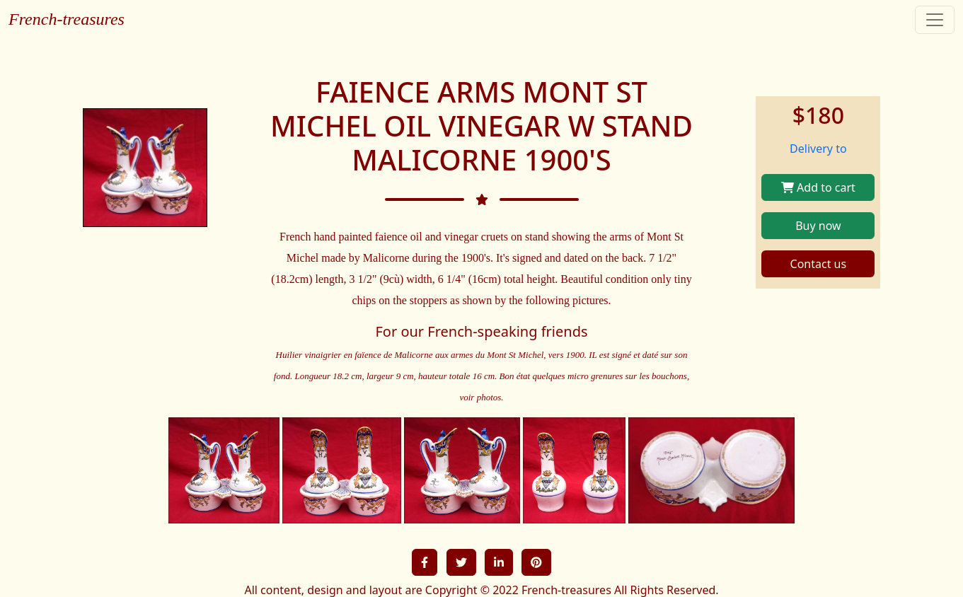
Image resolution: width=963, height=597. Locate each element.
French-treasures (66, 19)
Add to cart (818, 187)
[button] (424, 562)
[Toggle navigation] (935, 20)
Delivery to (818, 148)
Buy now (818, 225)
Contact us (818, 264)
